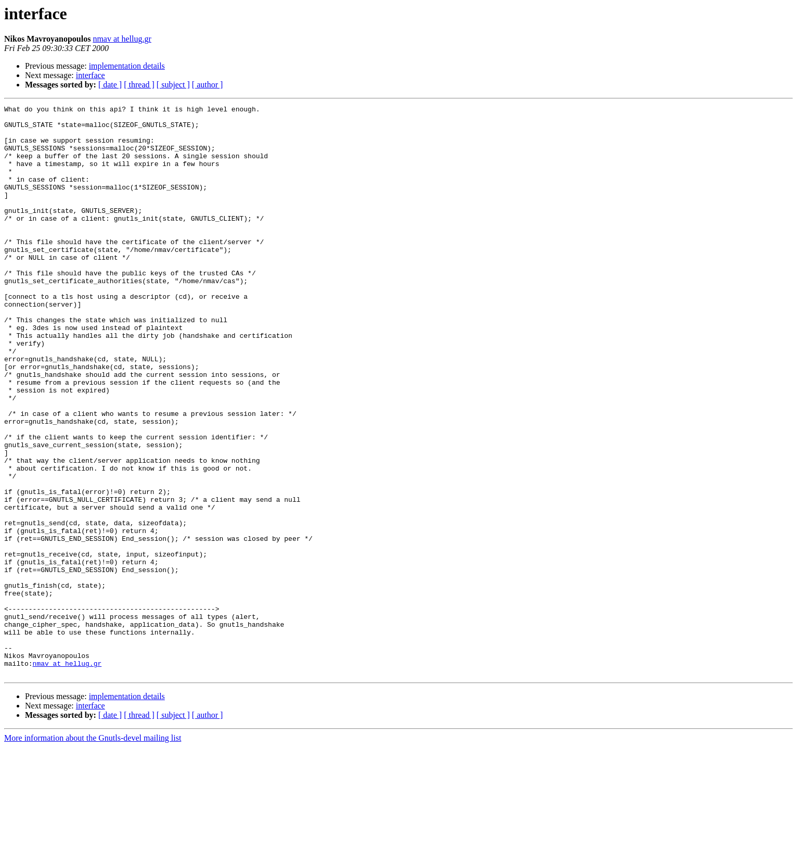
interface (90, 75)
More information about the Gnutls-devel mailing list (92, 851)
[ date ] (110, 84)
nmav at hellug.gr (122, 38)
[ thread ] (139, 84)
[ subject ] (173, 84)
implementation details (127, 65)
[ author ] (207, 84)
